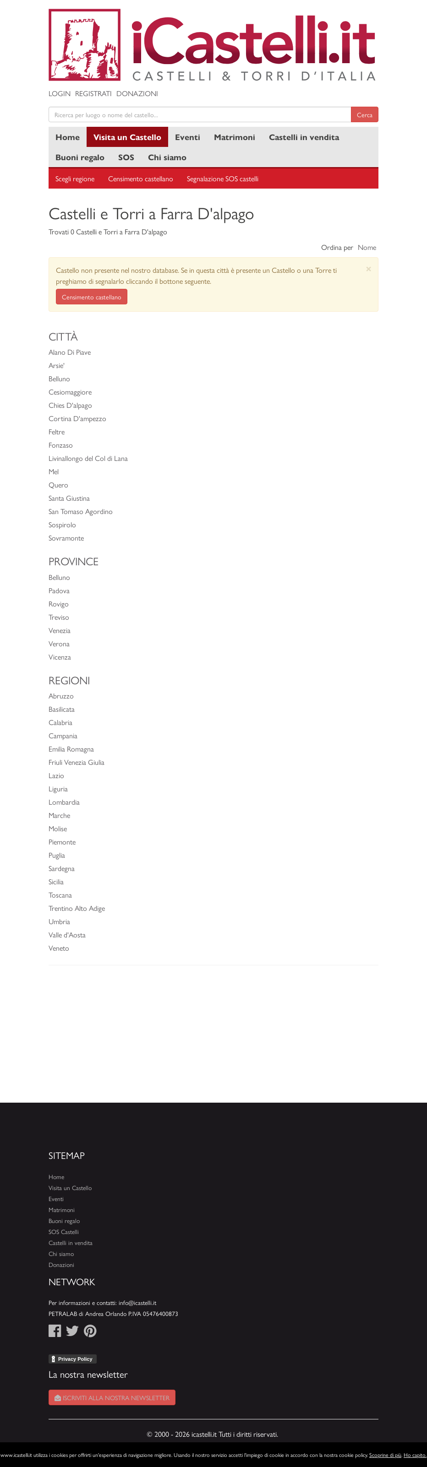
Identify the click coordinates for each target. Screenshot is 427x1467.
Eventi (187, 136)
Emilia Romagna (71, 748)
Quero (58, 484)
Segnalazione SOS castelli (222, 178)
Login (60, 93)
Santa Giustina (69, 498)
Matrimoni (234, 136)
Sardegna (62, 868)
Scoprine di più (385, 1455)
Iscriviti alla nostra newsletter (112, 1397)
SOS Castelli (64, 1231)
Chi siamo (167, 156)
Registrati (93, 93)
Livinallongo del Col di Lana (88, 458)
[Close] (369, 268)
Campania (63, 735)
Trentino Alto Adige (77, 908)
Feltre (57, 431)
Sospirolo (62, 524)
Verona (59, 643)
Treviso (59, 617)
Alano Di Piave (70, 351)
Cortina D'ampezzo (77, 418)
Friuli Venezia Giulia (76, 762)
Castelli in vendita (304, 136)
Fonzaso (61, 444)
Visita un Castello (127, 136)
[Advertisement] (213, 1038)
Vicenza (60, 656)
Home (67, 136)
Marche (59, 815)
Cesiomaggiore (70, 391)
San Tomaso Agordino (81, 511)
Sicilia (56, 881)
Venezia (60, 630)
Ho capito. (415, 1455)
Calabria (60, 722)
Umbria (59, 921)
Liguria (58, 788)
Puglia (57, 855)
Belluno (59, 378)
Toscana (60, 894)
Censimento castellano (140, 178)
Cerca (364, 114)
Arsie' (57, 365)
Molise (58, 828)
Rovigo (59, 603)
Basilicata (62, 709)
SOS (126, 156)
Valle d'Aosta (67, 934)
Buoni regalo (79, 156)
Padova (59, 590)
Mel (54, 471)
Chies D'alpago (70, 405)
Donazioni (137, 93)
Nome (367, 247)
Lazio (56, 775)
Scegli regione (74, 178)
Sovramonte (66, 537)
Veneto (59, 947)
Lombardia (64, 801)
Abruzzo (61, 695)
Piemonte (62, 841)
